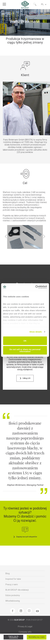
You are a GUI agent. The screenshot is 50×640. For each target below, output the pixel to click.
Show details (35, 332)
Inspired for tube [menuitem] (13, 579)
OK (25, 341)
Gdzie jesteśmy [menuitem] (12, 595)
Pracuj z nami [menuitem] (11, 584)
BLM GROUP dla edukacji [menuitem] (17, 590)
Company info (25, 632)
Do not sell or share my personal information (25, 350)
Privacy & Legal (25, 626)
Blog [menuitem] (7, 573)
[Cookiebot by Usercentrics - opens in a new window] (35, 287)
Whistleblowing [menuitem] (12, 601)
